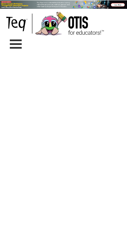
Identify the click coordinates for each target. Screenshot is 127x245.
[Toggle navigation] (15, 44)
